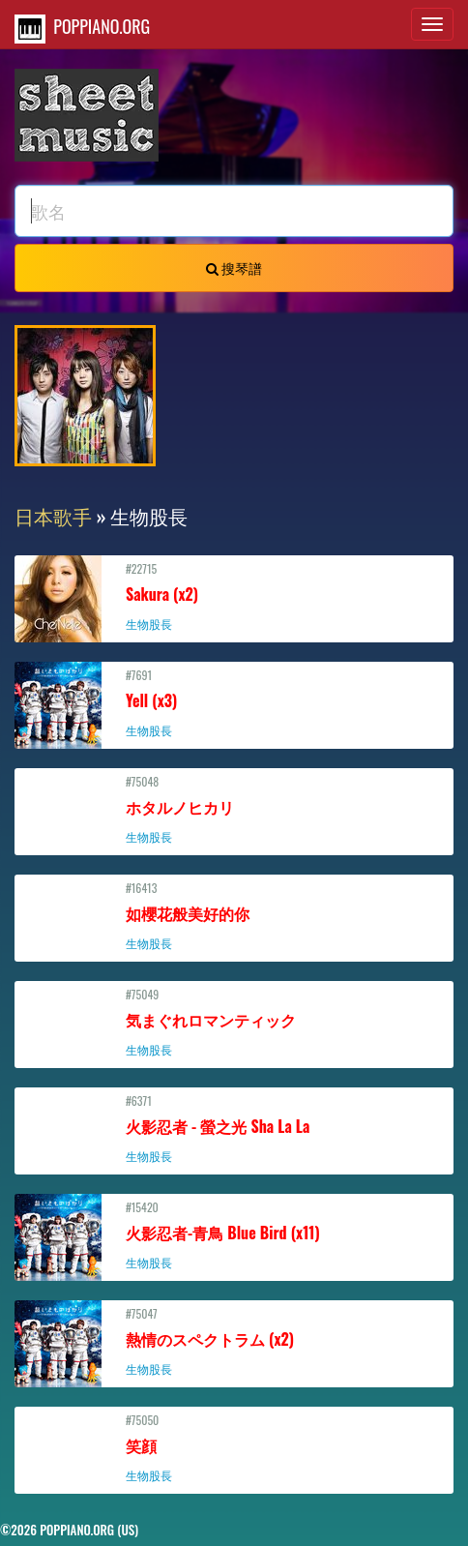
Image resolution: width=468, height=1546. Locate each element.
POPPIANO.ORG (82, 29)
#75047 (234, 1341)
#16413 (234, 915)
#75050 (234, 1447)
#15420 (234, 1234)
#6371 (234, 1128)
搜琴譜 (234, 267)
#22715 (234, 596)
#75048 (234, 809)
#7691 (234, 702)
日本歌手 (53, 515)
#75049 (234, 1021)
